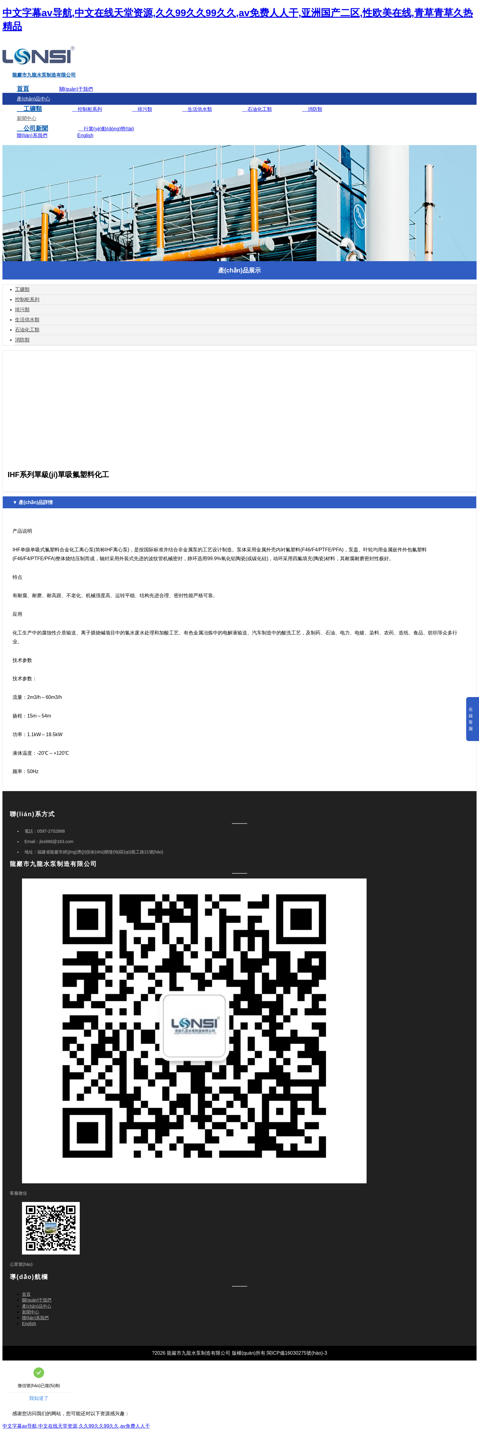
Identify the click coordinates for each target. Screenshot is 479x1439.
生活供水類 (197, 116)
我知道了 (39, 1405)
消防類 (312, 116)
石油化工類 (257, 116)
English (85, 142)
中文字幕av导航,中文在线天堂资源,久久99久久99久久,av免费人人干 (76, 1433)
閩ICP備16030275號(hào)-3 (297, 1360)
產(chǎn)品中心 (33, 105)
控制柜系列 (87, 116)
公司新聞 (32, 135)
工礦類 (29, 115)
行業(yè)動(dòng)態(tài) (106, 135)
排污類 (142, 116)
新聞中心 (26, 125)
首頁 (23, 95)
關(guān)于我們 (76, 96)
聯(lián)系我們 (32, 142)
